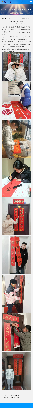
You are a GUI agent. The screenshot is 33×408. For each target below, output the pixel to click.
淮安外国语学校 (6, 18)
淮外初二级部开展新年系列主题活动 (13, 397)
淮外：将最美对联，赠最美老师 (13, 395)
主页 (20, 18)
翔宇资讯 (23, 18)
